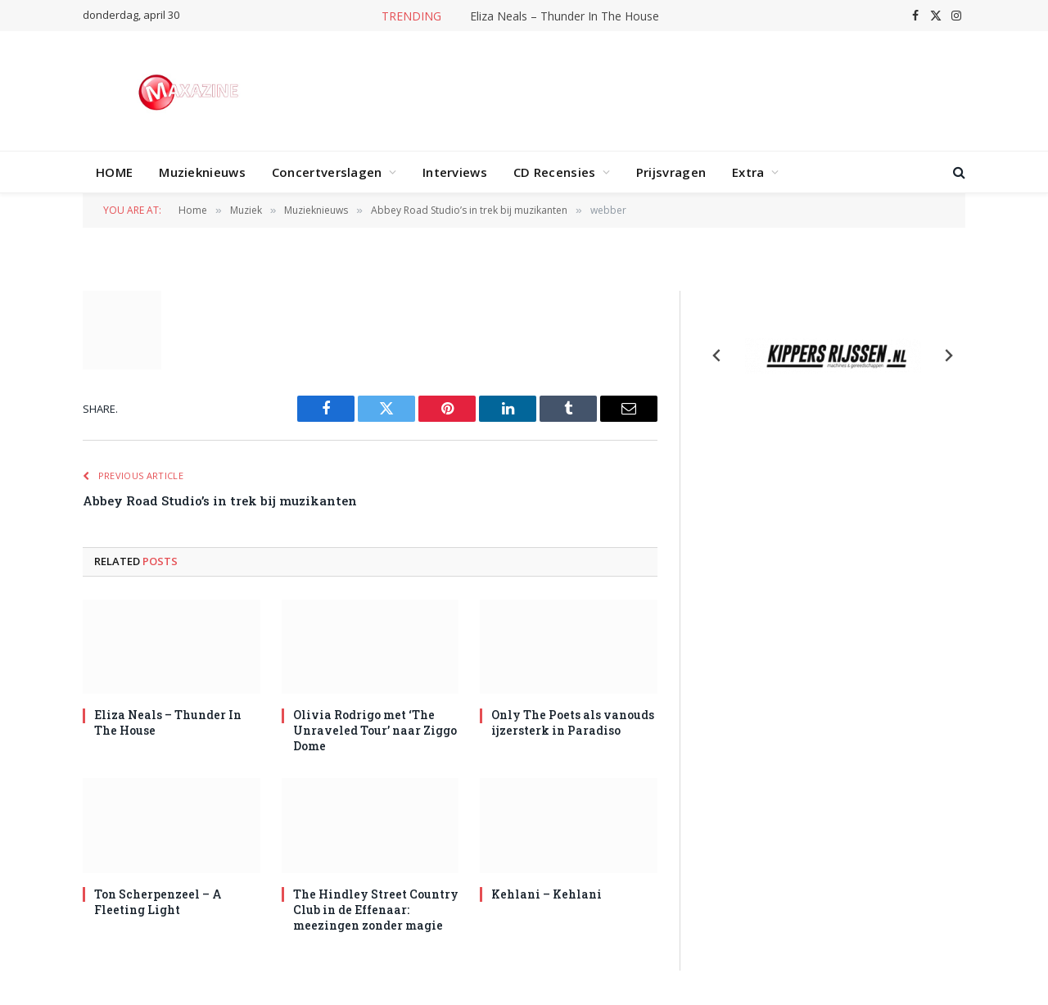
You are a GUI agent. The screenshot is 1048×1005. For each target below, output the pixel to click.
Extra (748, 172)
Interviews (454, 172)
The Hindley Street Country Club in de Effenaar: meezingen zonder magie (375, 909)
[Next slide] (948, 355)
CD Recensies (554, 172)
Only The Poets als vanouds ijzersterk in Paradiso (572, 722)
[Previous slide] (717, 355)
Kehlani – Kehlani (546, 894)
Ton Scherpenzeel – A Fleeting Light (158, 901)
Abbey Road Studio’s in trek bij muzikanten (220, 500)
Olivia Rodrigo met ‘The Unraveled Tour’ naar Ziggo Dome (375, 730)
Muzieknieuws (202, 172)
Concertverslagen (327, 172)
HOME (114, 172)
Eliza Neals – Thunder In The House (564, 16)
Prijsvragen (671, 172)
